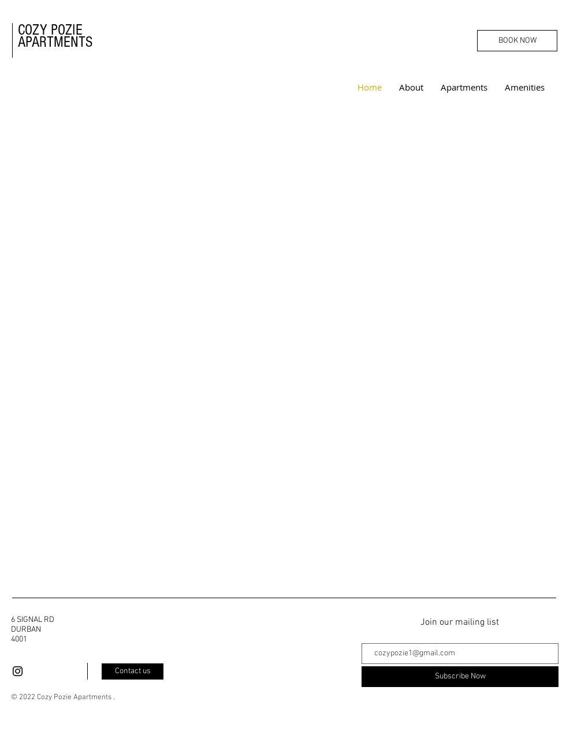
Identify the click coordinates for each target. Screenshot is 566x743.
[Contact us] (132, 671)
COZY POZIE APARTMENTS (57, 36)
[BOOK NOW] (517, 40)
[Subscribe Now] (460, 676)
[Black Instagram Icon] (17, 671)
